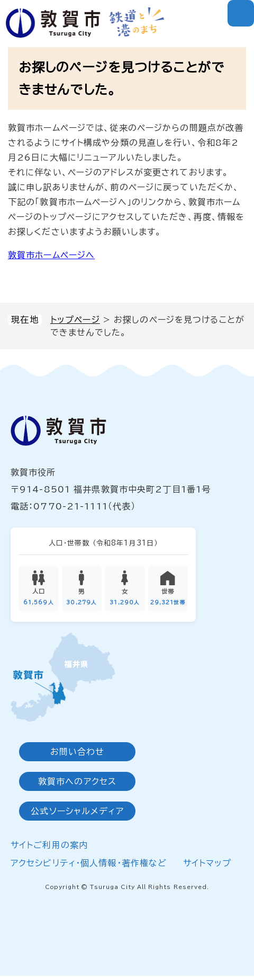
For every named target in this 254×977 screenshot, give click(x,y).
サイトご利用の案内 (49, 846)
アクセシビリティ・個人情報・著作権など (89, 863)
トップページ (75, 319)
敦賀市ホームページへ (51, 255)
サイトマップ (207, 863)
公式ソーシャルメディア (77, 812)
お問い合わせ (77, 753)
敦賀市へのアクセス (77, 782)
